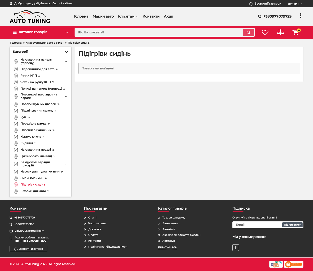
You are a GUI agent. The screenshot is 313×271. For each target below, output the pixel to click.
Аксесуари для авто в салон (181, 235)
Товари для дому (173, 217)
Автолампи (170, 223)
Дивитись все (167, 247)
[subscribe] (268, 224)
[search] (165, 32)
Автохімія (168, 229)
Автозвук (168, 240)
